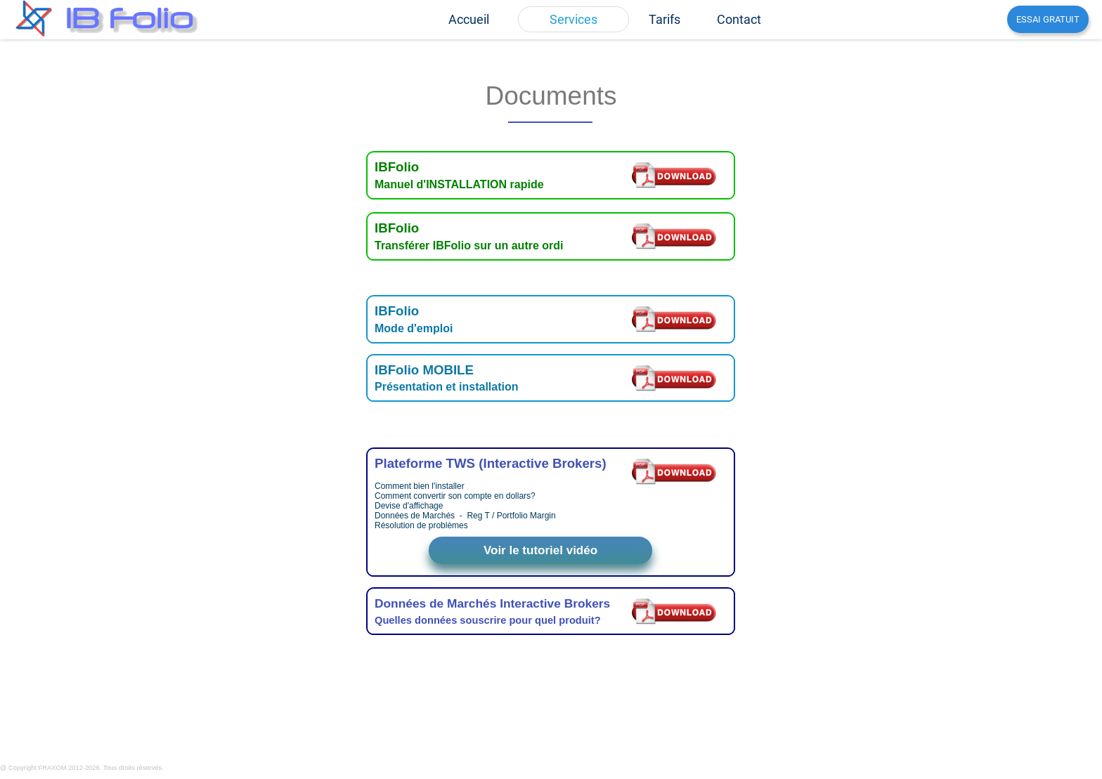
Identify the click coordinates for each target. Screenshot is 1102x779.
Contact (739, 19)
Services (573, 19)
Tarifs (664, 19)
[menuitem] (469, 19)
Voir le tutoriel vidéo (540, 550)
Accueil (468, 19)
